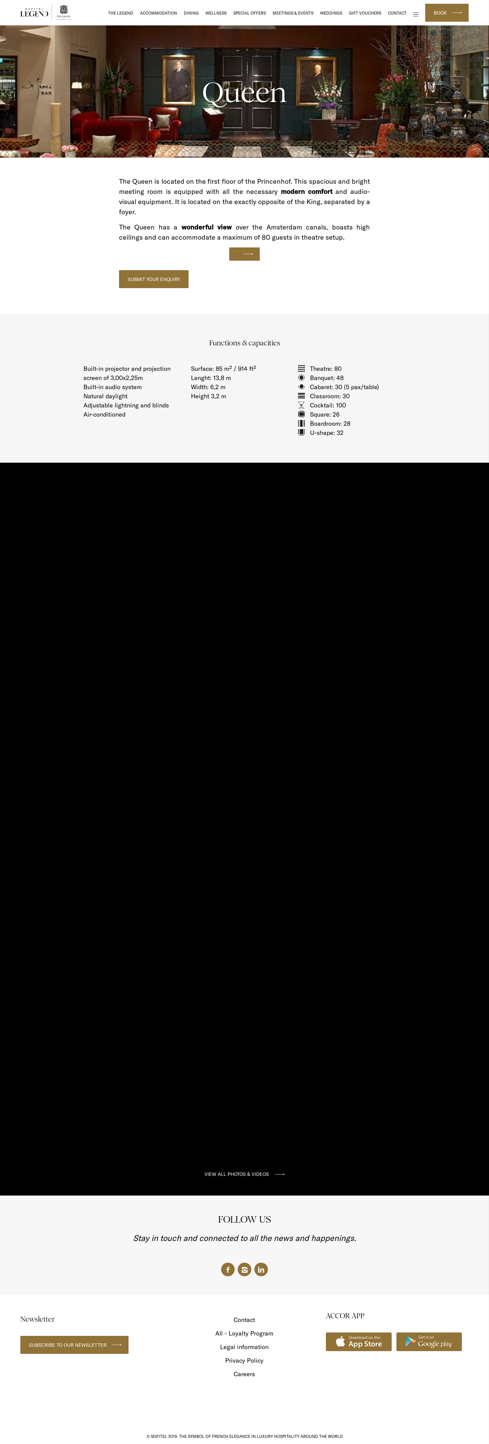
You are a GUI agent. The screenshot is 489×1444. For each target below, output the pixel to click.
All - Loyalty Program (244, 1333)
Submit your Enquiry (154, 279)
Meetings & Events (293, 13)
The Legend (120, 13)
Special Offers (249, 13)
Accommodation (158, 13)
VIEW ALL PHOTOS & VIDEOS (236, 1174)
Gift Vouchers (365, 13)
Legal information (244, 1347)
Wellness (216, 13)
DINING (191, 13)
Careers (244, 1374)
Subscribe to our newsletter (67, 1345)
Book (440, 13)
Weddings (331, 13)
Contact (397, 13)
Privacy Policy (244, 1360)
